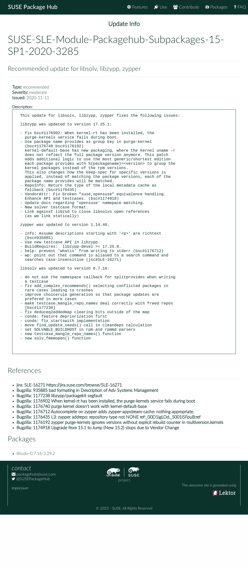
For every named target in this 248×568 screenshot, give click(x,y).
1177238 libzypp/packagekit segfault (67, 449)
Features (137, 7)
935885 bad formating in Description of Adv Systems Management (95, 444)
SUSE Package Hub (33, 7)
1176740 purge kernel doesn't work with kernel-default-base (90, 460)
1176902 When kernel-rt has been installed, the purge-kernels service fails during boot (114, 455)
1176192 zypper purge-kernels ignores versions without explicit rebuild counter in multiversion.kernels (128, 476)
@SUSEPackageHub (31, 532)
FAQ (240, 7)
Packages (216, 7)
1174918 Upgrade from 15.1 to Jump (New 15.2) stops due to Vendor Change (106, 481)
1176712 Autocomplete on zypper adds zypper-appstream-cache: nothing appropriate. (113, 465)
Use (160, 7)
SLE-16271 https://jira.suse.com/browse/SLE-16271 (73, 438)
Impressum (20, 541)
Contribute (186, 7)
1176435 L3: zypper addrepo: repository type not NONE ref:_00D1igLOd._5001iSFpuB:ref (117, 471)
